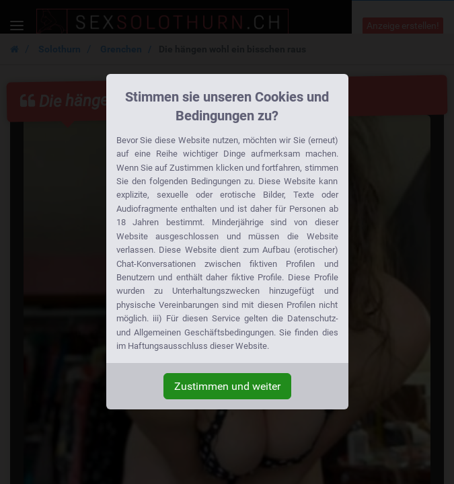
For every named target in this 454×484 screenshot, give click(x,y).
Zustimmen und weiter (227, 386)
